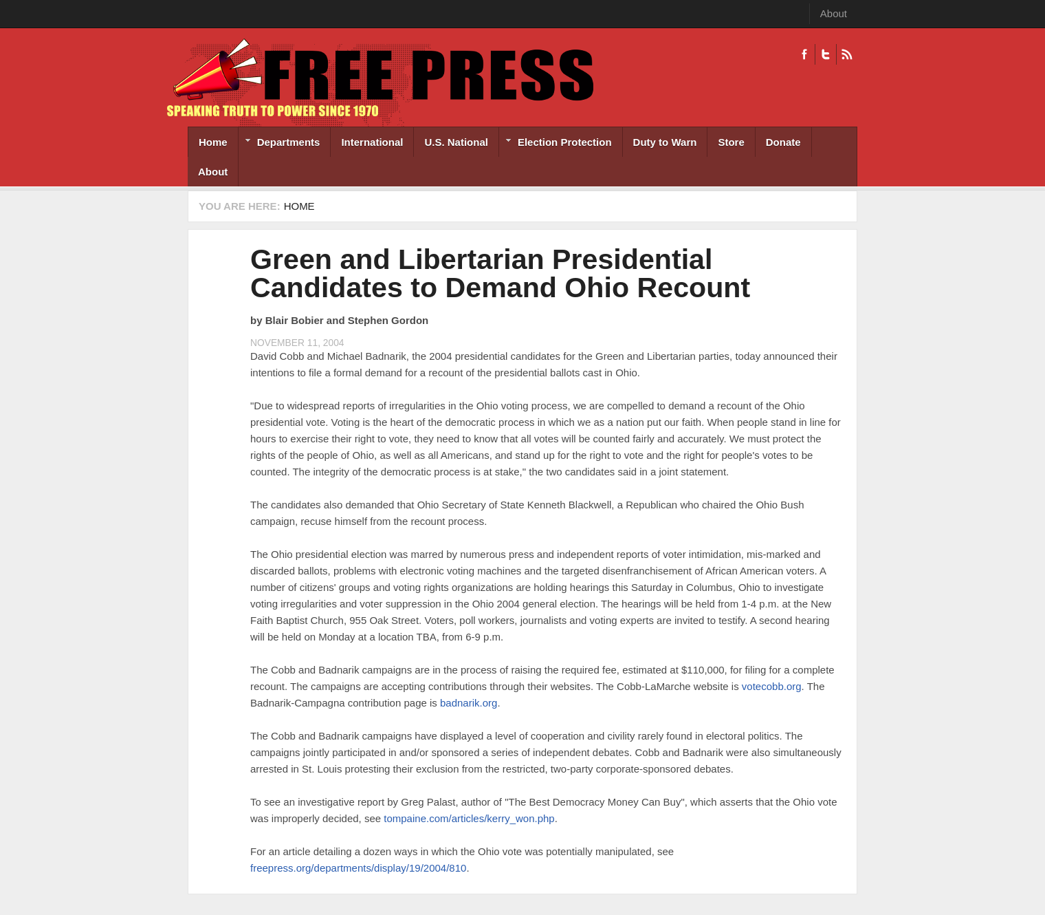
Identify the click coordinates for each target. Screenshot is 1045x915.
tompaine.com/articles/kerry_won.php (469, 818)
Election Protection (555, 143)
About (833, 13)
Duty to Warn (665, 142)
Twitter (825, 54)
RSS (846, 54)
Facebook (804, 54)
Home (213, 142)
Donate (783, 142)
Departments (279, 143)
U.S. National (456, 142)
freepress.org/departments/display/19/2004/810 (358, 868)
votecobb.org (772, 686)
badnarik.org (468, 703)
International (372, 142)
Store (731, 142)
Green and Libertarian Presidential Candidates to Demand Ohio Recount (500, 273)
